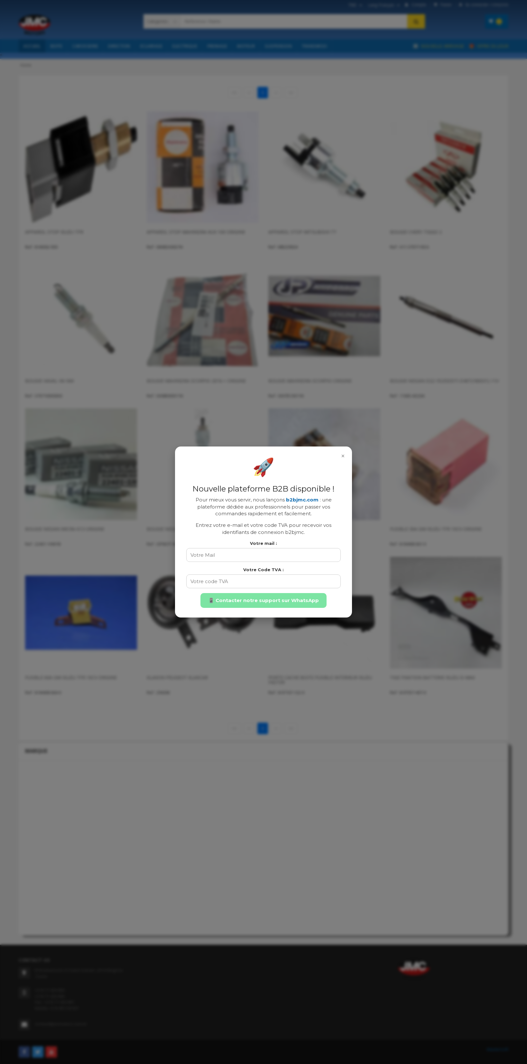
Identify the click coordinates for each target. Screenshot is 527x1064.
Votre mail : (263, 543)
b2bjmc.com (302, 500)
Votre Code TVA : (263, 569)
